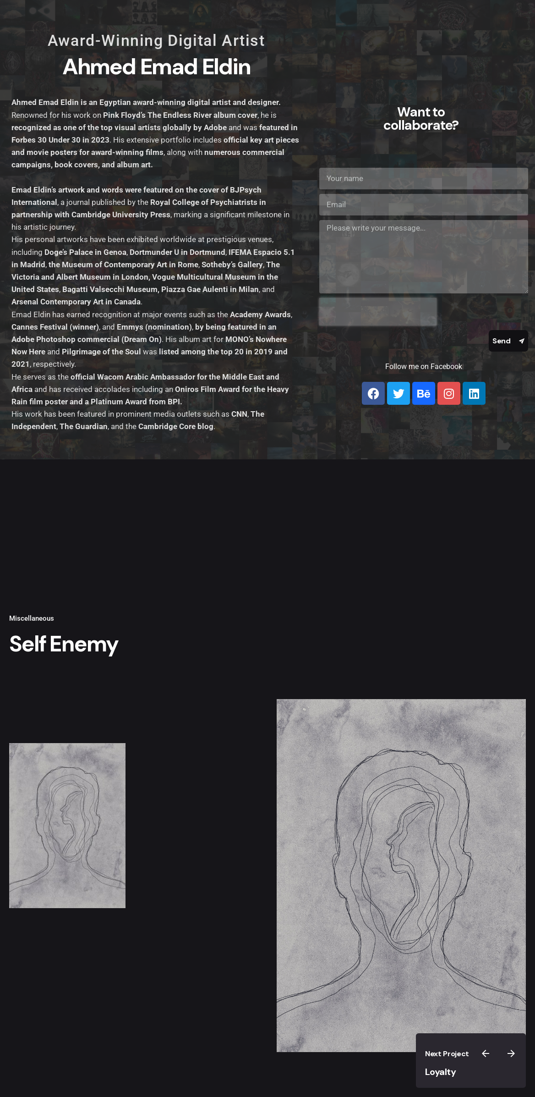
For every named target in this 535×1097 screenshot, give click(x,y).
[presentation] (378, 311)
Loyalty (440, 1072)
